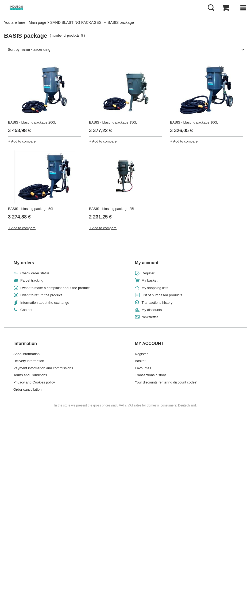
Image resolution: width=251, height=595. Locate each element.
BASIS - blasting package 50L (31, 209)
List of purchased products (162, 295)
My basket (149, 280)
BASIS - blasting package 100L (194, 122)
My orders (24, 262)
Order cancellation (27, 389)
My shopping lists (155, 288)
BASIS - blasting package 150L (113, 122)
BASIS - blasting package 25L (112, 209)
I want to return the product (41, 295)
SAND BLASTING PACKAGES (76, 22)
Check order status (34, 273)
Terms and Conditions (30, 375)
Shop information (26, 354)
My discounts (152, 310)
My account (147, 262)
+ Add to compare (22, 141)
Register (148, 273)
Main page (37, 22)
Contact (26, 310)
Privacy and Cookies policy (34, 382)
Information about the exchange (44, 303)
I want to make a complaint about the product (55, 288)
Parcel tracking (31, 280)
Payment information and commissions (43, 368)
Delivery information (28, 361)
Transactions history (157, 303)
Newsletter (150, 317)
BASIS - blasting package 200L (32, 122)
